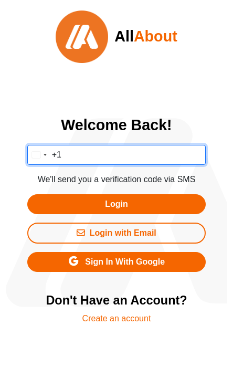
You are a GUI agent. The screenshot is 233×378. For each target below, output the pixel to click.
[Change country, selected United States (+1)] (44, 154)
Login (116, 204)
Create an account (116, 318)
